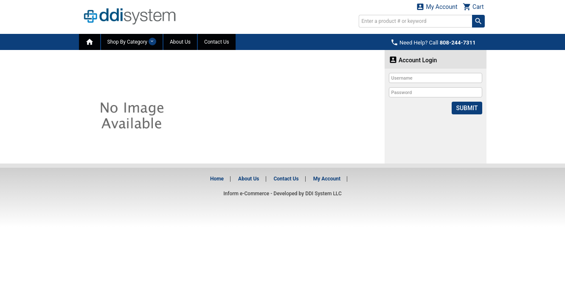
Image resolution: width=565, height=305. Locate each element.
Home (217, 179)
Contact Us (216, 42)
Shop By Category (131, 41)
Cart (473, 7)
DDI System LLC (323, 194)
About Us (180, 42)
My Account (437, 7)
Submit (467, 108)
